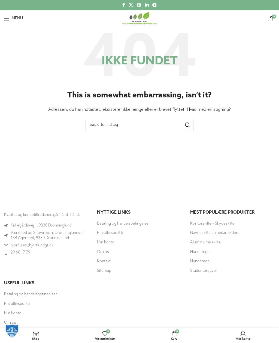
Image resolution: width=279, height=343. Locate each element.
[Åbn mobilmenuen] (13, 18)
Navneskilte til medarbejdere (214, 233)
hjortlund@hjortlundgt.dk (32, 245)
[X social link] (131, 5)
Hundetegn (200, 252)
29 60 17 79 (20, 252)
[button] (12, 331)
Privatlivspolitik (17, 304)
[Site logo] (139, 18)
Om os (103, 252)
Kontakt (104, 261)
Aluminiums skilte (205, 242)
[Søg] (139, 125)
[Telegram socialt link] (154, 5)
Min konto (13, 313)
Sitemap (104, 271)
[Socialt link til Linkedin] (146, 5)
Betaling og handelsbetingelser (30, 294)
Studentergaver (203, 271)
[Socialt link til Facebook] (123, 5)
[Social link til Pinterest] (139, 5)
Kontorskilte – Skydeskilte (212, 224)
